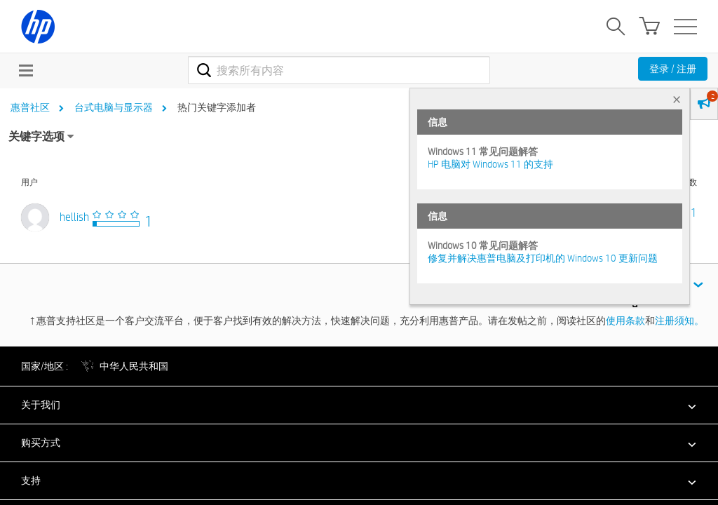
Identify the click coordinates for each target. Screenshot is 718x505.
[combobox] (339, 70)
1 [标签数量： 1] (694, 213)
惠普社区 (30, 107)
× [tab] (676, 99)
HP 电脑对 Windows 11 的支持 (490, 164)
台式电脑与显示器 (113, 107)
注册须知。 (679, 320)
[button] (359, 405)
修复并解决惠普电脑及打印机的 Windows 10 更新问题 (543, 258)
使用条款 (625, 320)
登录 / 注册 (672, 68)
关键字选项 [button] (36, 136)
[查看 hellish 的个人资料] (74, 217)
